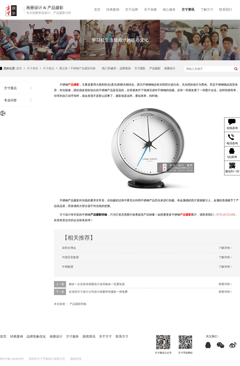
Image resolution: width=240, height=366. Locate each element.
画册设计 (169, 68)
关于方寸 (105, 336)
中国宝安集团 (70, 257)
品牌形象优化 (36, 336)
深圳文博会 (69, 247)
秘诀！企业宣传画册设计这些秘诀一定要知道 (97, 284)
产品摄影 (155, 68)
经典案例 (16, 336)
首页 (19, 68)
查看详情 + (225, 284)
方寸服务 (72, 336)
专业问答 (10, 100)
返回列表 (231, 303)
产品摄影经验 (78, 304)
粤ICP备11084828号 (12, 358)
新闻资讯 (89, 336)
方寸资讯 (33, 68)
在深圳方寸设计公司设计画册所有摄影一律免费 (98, 291)
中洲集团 (67, 266)
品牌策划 (125, 68)
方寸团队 (140, 68)
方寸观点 (49, 68)
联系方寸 (122, 336)
